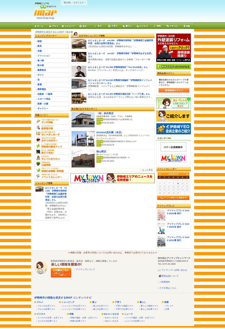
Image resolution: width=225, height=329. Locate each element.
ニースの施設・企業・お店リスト (140, 317)
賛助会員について (170, 276)
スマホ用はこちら (167, 288)
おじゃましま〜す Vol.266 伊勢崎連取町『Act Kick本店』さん (118, 67)
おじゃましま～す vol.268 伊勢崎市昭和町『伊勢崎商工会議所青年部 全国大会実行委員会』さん (56, 194)
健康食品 (41, 70)
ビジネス (41, 314)
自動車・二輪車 (44, 94)
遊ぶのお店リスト (101, 306)
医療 (166, 302)
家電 (39, 84)
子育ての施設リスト (125, 306)
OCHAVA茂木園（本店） (110, 132)
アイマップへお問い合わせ (174, 270)
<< (160, 174)
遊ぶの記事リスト (101, 309)
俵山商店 (101, 151)
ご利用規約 (164, 282)
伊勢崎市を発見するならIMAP (49, 32)
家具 (39, 46)
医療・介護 (42, 103)
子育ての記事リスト (125, 309)
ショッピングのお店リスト (74, 306)
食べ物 (40, 60)
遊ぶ (94, 302)
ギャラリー (42, 108)
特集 (71, 314)
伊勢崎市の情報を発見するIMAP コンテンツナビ (62, 297)
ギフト (40, 75)
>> (187, 174)
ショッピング (67, 302)
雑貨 (39, 41)
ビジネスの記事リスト (48, 321)
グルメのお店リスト (47, 306)
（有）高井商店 (105, 113)
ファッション (43, 55)
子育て (118, 302)
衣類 (39, 51)
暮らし (143, 302)
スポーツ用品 (43, 99)
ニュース (128, 314)
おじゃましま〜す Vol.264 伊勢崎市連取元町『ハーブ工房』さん (119, 94)
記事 (167, 309)
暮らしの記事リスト (149, 309)
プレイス (169, 306)
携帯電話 (41, 89)
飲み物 (40, 65)
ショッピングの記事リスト (74, 309)
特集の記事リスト (78, 321)
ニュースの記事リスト (135, 321)
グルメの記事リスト (47, 309)
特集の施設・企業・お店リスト (84, 317)
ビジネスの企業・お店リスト (50, 317)
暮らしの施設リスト (149, 306)
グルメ (40, 302)
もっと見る (147, 170)
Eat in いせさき (111, 314)
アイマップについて (85, 269)
